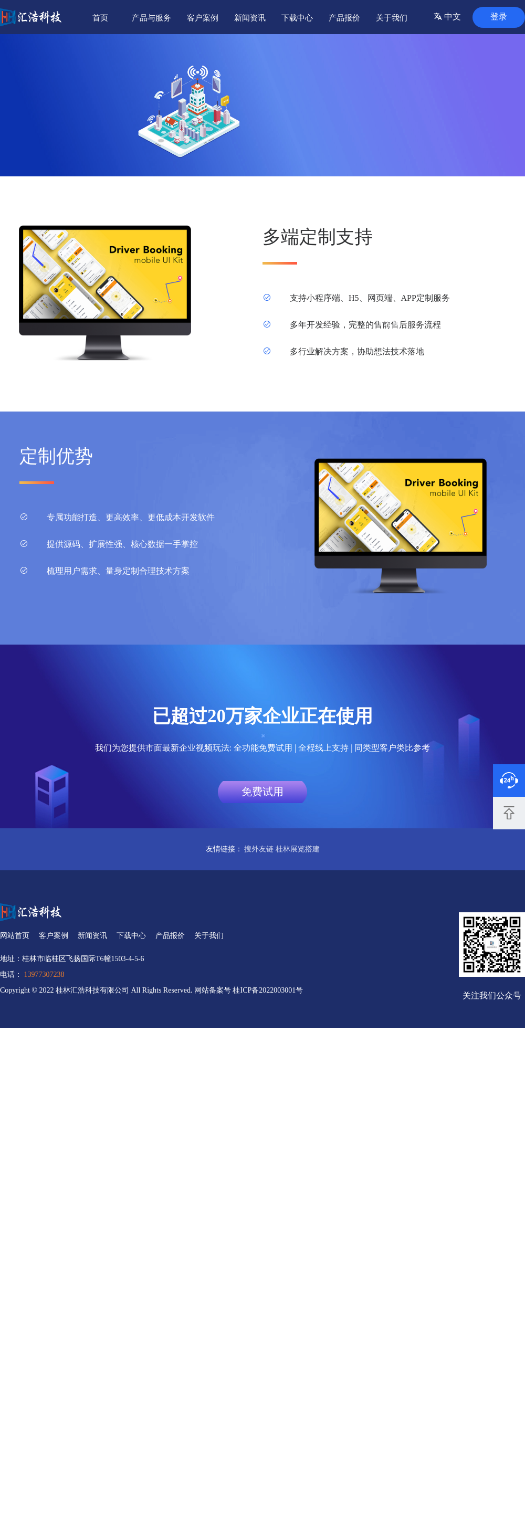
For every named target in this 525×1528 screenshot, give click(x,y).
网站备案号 (213, 990)
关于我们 (391, 18)
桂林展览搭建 (298, 849)
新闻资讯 (250, 18)
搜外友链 (259, 849)
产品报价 (344, 18)
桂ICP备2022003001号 (268, 990)
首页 (100, 18)
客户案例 (202, 18)
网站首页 (14, 936)
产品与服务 (151, 18)
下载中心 (297, 18)
